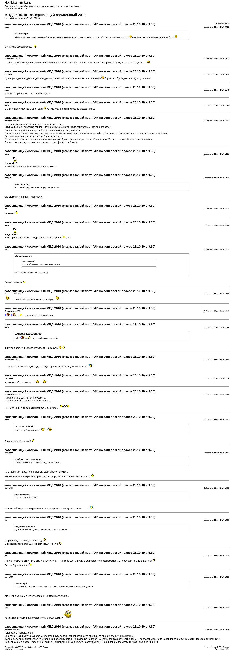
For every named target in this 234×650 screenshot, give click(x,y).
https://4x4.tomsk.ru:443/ (16, 8)
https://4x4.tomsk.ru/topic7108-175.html (22, 18)
